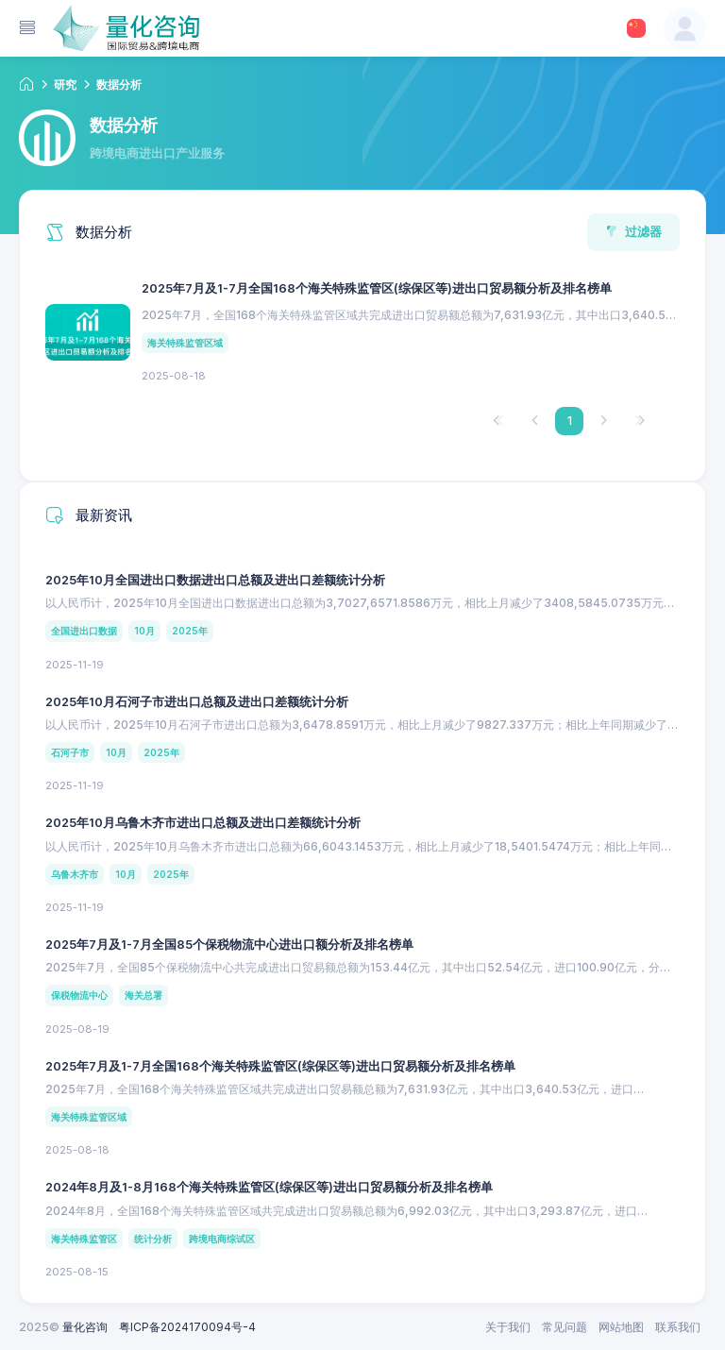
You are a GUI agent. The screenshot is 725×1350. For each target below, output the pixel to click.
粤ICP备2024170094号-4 (187, 1327)
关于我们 (508, 1327)
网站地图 (621, 1327)
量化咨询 (85, 1327)
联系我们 (677, 1327)
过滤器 (633, 231)
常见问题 (564, 1327)
